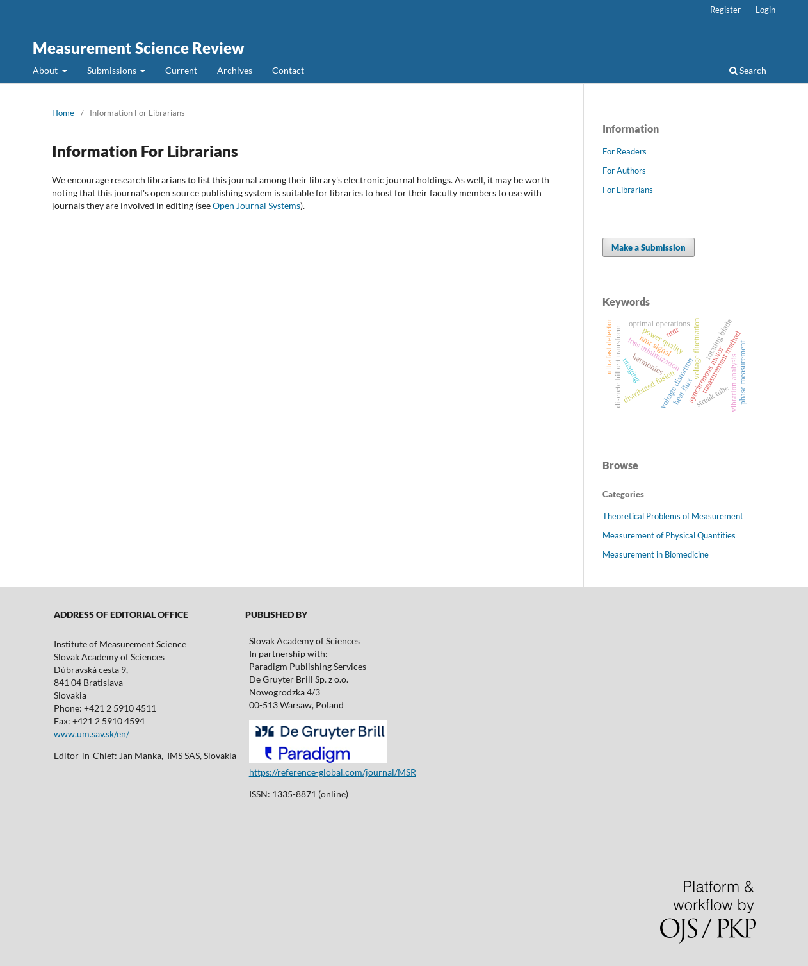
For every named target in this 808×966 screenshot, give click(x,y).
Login (765, 9)
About (46, 70)
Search (747, 70)
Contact (288, 70)
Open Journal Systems (256, 205)
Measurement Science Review (139, 47)
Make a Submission (648, 247)
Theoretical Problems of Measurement (672, 516)
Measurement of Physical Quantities (669, 535)
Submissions (112, 70)
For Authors (624, 170)
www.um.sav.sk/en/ (91, 733)
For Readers (624, 151)
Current (181, 70)
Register (725, 9)
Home (63, 113)
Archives (234, 70)
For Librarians (627, 190)
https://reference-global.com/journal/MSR (332, 772)
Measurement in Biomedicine (655, 554)
